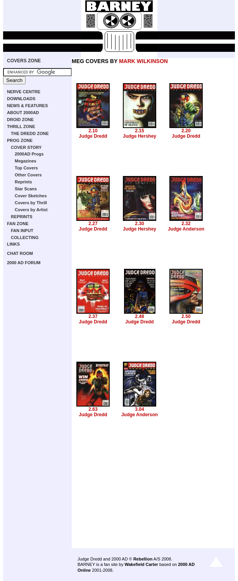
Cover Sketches (31, 195)
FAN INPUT (22, 230)
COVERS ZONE (24, 60)
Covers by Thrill (31, 202)
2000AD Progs (29, 154)
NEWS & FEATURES (27, 105)
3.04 (139, 409)
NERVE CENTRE (23, 91)
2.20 (185, 130)
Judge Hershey (139, 136)
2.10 (92, 130)
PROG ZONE (20, 140)
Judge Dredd (93, 136)
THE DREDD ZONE (30, 133)
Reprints (23, 181)
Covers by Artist (31, 209)
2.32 (185, 223)
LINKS (13, 244)
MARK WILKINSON (143, 61)
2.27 (92, 223)
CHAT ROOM (20, 253)
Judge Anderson (186, 229)
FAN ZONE (18, 223)
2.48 (139, 316)
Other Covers (28, 175)
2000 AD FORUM (23, 262)
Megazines (25, 161)
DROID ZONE (20, 119)
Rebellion (143, 559)
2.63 (92, 409)
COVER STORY (26, 147)
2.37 (92, 316)
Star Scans (26, 188)
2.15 (139, 130)
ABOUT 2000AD (23, 112)
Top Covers (26, 168)
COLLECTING (25, 237)
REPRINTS (22, 216)
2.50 (185, 316)
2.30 (139, 223)
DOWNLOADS (21, 98)
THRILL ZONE (21, 126)
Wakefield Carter (141, 564)
